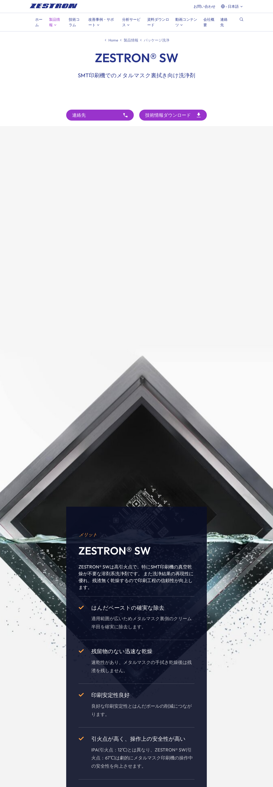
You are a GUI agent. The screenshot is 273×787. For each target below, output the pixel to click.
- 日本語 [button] (232, 6)
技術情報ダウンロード (168, 115)
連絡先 (79, 115)
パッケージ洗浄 (156, 40)
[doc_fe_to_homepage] (54, 6)
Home (113, 40)
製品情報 (131, 40)
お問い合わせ (204, 6)
